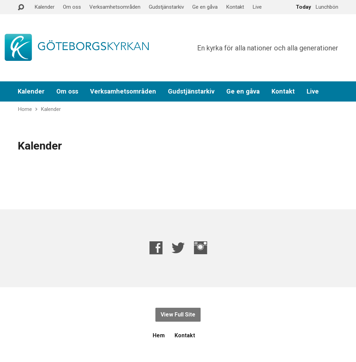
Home (25, 109)
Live (257, 7)
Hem (159, 335)
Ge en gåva (205, 7)
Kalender (44, 7)
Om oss (72, 7)
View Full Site (178, 314)
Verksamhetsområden (114, 7)
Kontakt (235, 7)
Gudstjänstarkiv (166, 7)
